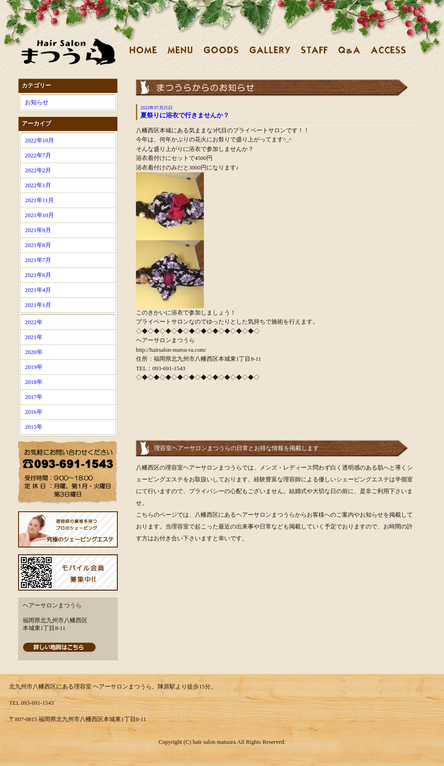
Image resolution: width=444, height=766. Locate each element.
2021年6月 (38, 275)
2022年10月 (39, 140)
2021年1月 (38, 305)
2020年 (34, 352)
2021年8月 (38, 245)
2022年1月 (38, 185)
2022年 (34, 322)
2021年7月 (38, 260)
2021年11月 (39, 200)
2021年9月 (38, 230)
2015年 (34, 427)
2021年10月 (39, 215)
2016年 (34, 412)
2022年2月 (38, 170)
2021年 (34, 337)
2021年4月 (38, 290)
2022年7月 (38, 155)
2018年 (34, 382)
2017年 (34, 397)
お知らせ (36, 102)
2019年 (34, 367)
